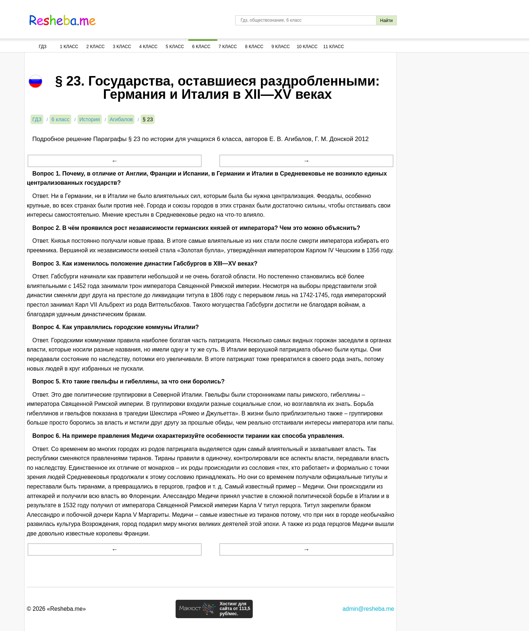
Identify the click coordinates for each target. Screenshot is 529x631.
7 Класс (228, 46)
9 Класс (280, 46)
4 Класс (148, 46)
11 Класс (333, 46)
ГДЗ (42, 46)
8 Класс (254, 46)
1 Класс (69, 46)
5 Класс (175, 46)
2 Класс (95, 46)
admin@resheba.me (368, 609)
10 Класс (307, 46)
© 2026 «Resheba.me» (56, 609)
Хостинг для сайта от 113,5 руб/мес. (235, 609)
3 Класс (122, 46)
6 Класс (201, 46)
